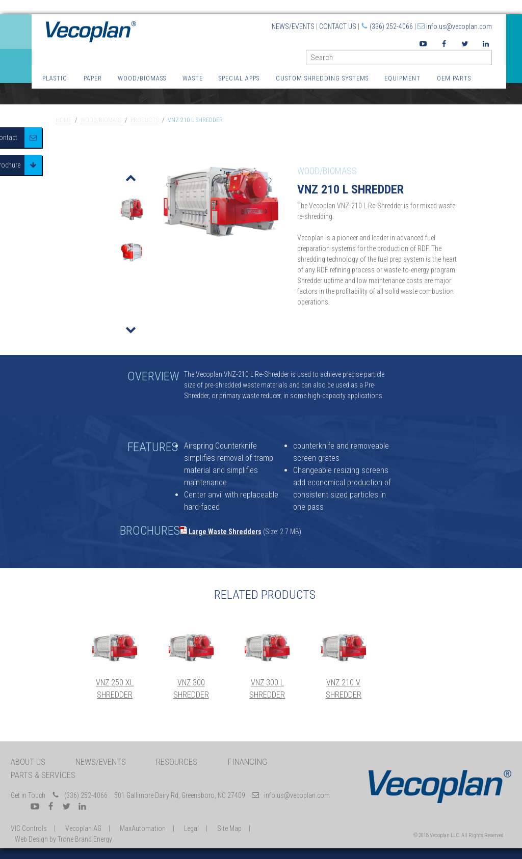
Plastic (54, 78)
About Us (28, 762)
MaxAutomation (143, 828)
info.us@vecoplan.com (459, 26)
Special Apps (239, 78)
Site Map (229, 828)
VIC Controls (29, 828)
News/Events (293, 26)
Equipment (402, 78)
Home (63, 120)
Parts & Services (43, 775)
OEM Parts (454, 78)
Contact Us (337, 26)
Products (144, 120)
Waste (192, 78)
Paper (93, 78)
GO (488, 60)
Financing (247, 762)
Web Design (31, 839)
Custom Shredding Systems (322, 78)
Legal (191, 828)
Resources (176, 762)
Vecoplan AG (83, 828)
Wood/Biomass (142, 78)
